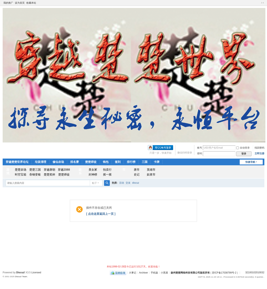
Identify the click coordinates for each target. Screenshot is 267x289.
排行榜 (131, 161)
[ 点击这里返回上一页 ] (100, 213)
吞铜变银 (35, 174)
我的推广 (8, 2)
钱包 (106, 161)
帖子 (94, 183)
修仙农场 (58, 161)
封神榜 (93, 174)
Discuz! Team (21, 276)
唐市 (137, 169)
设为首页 (20, 2)
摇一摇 (107, 174)
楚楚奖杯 (49, 174)
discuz (135, 182)
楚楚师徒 (91, 161)
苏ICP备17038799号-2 (224, 272)
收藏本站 (31, 2)
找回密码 (259, 147)
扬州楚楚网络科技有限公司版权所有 (190, 272)
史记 (137, 174)
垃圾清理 (40, 161)
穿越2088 (64, 169)
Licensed (36, 272)
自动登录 (243, 147)
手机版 (154, 272)
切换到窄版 (262, 3)
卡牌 (156, 161)
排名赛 (74, 161)
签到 (118, 161)
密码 (199, 153)
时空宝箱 (20, 174)
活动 (121, 182)
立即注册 (259, 153)
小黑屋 (164, 272)
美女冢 (93, 169)
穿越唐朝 (49, 169)
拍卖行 (107, 169)
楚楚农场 (20, 169)
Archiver (143, 272)
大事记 (132, 272)
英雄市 (151, 169)
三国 (144, 161)
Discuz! (20, 272)
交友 (128, 182)
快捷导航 (250, 162)
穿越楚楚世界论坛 (17, 161)
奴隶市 (151, 174)
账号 (199, 147)
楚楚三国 (35, 169)
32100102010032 (252, 272)
